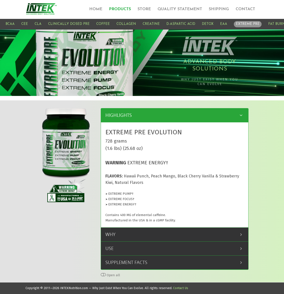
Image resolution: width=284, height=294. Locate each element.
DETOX (207, 24)
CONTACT (245, 9)
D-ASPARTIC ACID (180, 24)
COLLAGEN (126, 24)
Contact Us (180, 288)
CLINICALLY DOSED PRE (69, 24)
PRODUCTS (120, 9)
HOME (95, 9)
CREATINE (151, 24)
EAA (223, 24)
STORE (144, 9)
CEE (24, 24)
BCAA (10, 24)
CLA (38, 24)
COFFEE (103, 24)
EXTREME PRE (248, 24)
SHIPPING (219, 9)
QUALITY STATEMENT (180, 9)
